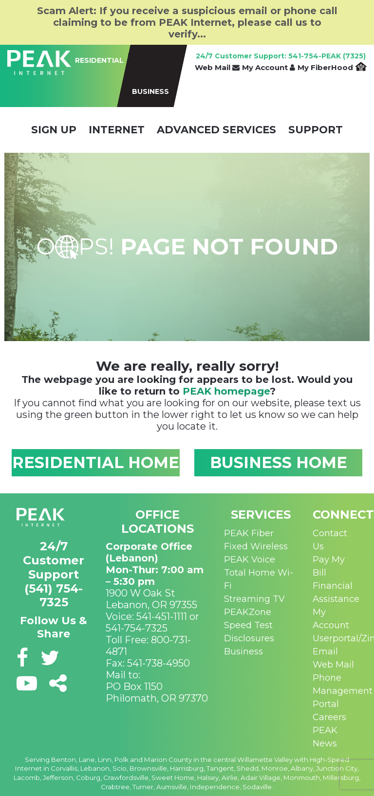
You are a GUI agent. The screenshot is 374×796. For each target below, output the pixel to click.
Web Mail (217, 67)
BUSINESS (150, 91)
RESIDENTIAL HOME (95, 462)
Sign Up (53, 130)
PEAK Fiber (249, 533)
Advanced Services (216, 130)
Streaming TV (254, 599)
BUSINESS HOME (278, 462)
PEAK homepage (226, 391)
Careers (329, 717)
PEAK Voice (249, 559)
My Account (268, 67)
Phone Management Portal (343, 690)
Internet (117, 130)
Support (315, 130)
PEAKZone (247, 612)
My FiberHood (332, 67)
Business (243, 651)
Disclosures (249, 638)
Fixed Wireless (256, 546)
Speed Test (248, 625)
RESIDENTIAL (99, 60)
